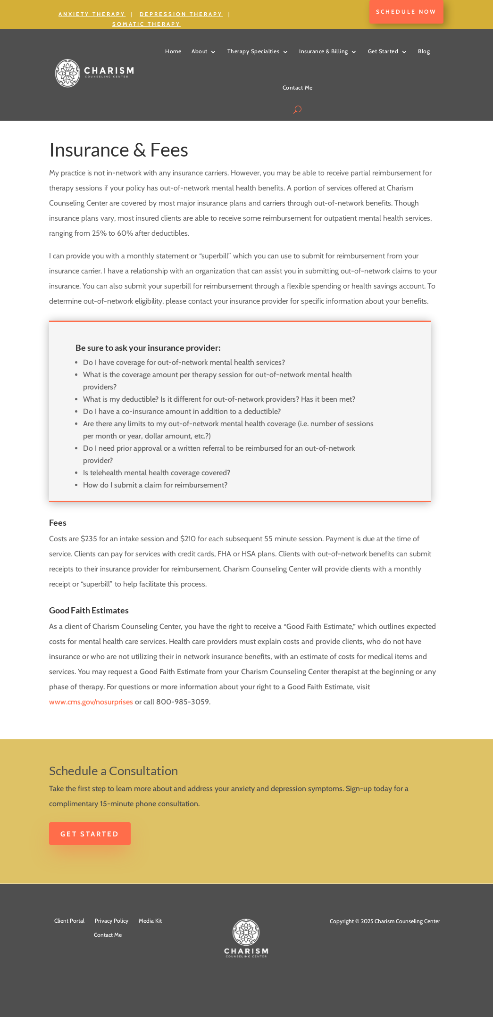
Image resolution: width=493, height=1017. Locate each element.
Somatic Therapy (146, 24)
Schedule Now (406, 11)
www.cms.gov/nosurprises (91, 701)
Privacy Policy (111, 921)
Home (173, 51)
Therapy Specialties (253, 51)
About (200, 51)
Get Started (383, 51)
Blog (424, 51)
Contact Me (298, 87)
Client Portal (69, 921)
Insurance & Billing (323, 51)
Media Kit (150, 921)
